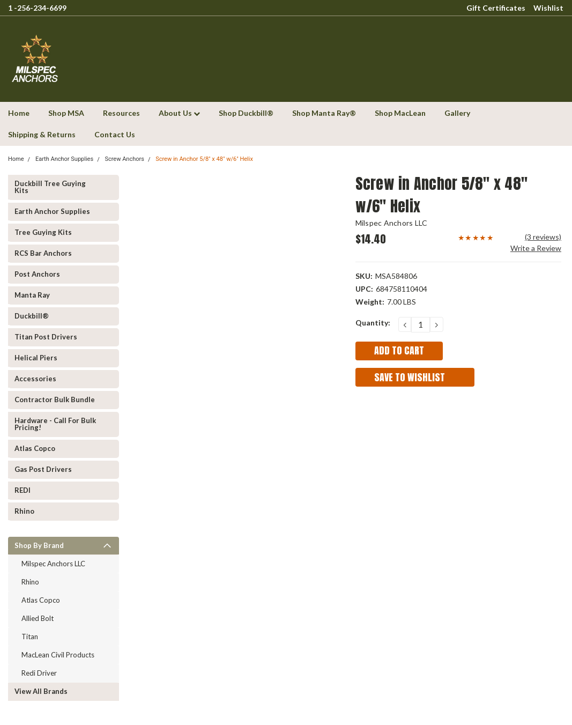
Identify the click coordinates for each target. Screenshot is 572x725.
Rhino (24, 511)
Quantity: (372, 322)
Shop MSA (66, 112)
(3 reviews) (543, 236)
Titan (29, 636)
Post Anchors (37, 274)
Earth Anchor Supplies (64, 159)
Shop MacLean (400, 112)
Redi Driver (39, 673)
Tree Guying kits (43, 232)
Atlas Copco (34, 448)
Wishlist (548, 7)
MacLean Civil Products (57, 654)
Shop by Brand (39, 545)
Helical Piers (35, 357)
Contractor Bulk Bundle (54, 399)
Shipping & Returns (42, 134)
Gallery (457, 112)
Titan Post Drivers (45, 336)
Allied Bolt (37, 618)
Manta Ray (32, 295)
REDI (22, 490)
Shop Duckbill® (246, 112)
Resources (121, 112)
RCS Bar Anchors (43, 253)
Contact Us (114, 134)
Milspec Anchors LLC (53, 563)
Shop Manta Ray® (324, 112)
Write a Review (535, 248)
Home (18, 112)
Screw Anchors (124, 159)
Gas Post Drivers (43, 469)
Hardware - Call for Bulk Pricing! (55, 424)
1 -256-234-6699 (37, 7)
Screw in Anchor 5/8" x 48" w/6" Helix (204, 159)
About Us (179, 112)
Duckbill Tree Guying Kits (50, 187)
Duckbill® (31, 316)
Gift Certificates (495, 7)
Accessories (35, 378)
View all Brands (41, 691)
